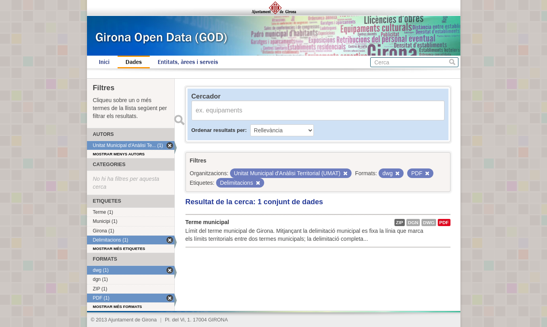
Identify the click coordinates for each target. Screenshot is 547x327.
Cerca (452, 62)
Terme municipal (207, 222)
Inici (104, 62)
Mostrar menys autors (119, 154)
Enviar (180, 120)
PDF (444, 222)
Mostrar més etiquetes (119, 248)
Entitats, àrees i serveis (188, 62)
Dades (134, 62)
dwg (429, 222)
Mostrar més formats (117, 306)
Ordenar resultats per (218, 130)
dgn (413, 222)
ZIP (399, 222)
